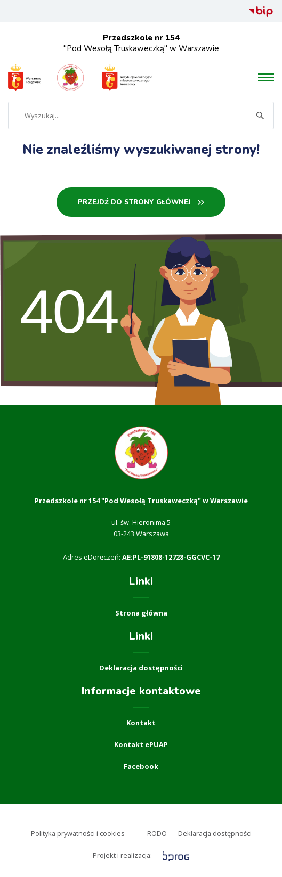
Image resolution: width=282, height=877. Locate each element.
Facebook (141, 766)
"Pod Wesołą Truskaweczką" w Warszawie (141, 43)
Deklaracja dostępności (141, 668)
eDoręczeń (101, 557)
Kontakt (141, 722)
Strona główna (141, 613)
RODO (157, 833)
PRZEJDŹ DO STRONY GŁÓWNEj (134, 202)
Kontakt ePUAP (141, 744)
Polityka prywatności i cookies (78, 833)
